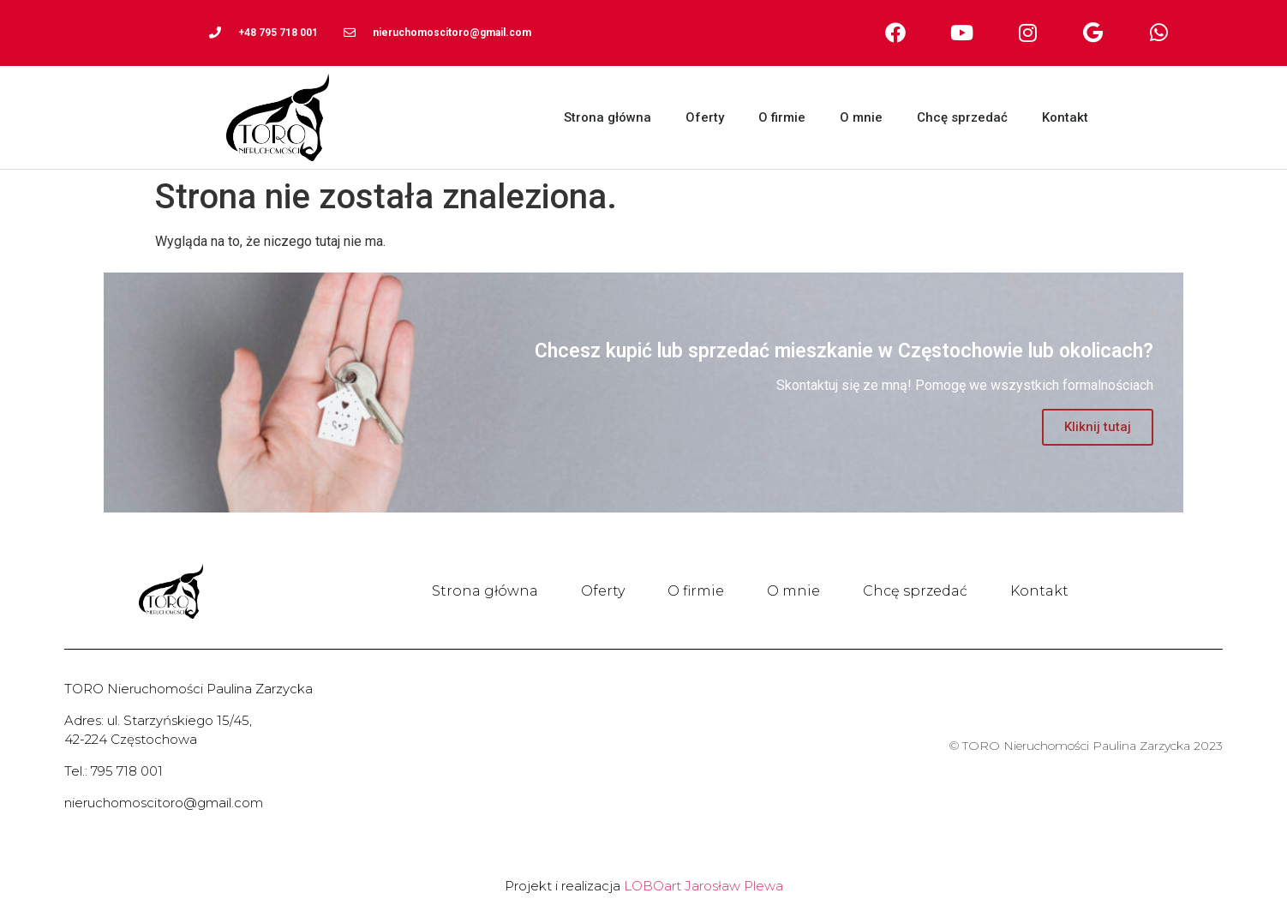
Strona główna (607, 117)
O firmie (781, 117)
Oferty (704, 117)
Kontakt (1065, 117)
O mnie (861, 117)
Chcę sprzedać (962, 117)
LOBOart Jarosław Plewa (703, 886)
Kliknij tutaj (1097, 427)
